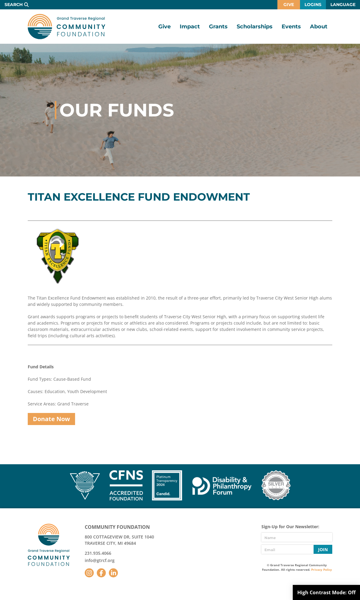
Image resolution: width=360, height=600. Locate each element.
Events (291, 26)
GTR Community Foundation (66, 26)
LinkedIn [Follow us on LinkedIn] (113, 572)
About (318, 26)
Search (14, 4)
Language (342, 4)
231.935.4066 (98, 553)
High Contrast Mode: (326, 592)
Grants (218, 26)
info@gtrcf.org (100, 560)
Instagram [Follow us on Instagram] (89, 572)
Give (288, 4)
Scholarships (255, 26)
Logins (313, 4)
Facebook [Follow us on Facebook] (101, 572)
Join (323, 549)
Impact (190, 26)
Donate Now (51, 419)
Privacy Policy (321, 569)
